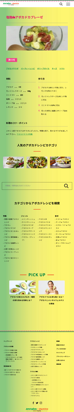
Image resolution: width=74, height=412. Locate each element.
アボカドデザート (28, 231)
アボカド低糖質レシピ (11, 245)
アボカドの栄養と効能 (11, 350)
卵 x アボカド (61, 240)
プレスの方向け (61, 349)
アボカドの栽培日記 (37, 382)
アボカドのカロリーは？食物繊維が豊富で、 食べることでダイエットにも (14, 359)
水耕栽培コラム (36, 380)
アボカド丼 (43, 219)
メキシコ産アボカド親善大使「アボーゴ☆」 (39, 392)
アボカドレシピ (35, 341)
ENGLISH (58, 364)
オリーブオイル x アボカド (63, 245)
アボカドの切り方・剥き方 (12, 372)
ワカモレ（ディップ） (28, 239)
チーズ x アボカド (62, 222)
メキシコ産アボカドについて (39, 375)
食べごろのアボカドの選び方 (13, 370)
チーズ (54, 69)
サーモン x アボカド (63, 234)
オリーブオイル (43, 69)
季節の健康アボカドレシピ (11, 221)
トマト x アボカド (62, 219)
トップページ (8, 341)
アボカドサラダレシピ (37, 350)
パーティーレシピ (28, 69)
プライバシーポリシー (63, 356)
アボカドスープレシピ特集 (38, 364)
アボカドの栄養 (8, 346)
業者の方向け (60, 345)
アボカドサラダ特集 (25, 134)
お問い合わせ (60, 360)
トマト (62, 69)
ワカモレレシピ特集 (36, 347)
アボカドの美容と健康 (11, 352)
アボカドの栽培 (35, 378)
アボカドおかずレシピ (45, 239)
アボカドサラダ (12, 69)
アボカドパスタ (44, 222)
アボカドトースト (45, 234)
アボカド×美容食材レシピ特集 (39, 354)
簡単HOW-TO (7, 366)
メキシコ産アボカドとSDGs (38, 389)
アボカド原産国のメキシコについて (39, 385)
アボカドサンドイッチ (45, 230)
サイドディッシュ (28, 222)
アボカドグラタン (45, 225)
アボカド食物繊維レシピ (11, 239)
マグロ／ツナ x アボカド (63, 227)
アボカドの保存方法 (10, 375)
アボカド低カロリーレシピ (11, 260)
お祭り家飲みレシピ (11, 249)
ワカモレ (7, 225)
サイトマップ (60, 353)
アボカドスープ (27, 228)
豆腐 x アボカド (61, 237)
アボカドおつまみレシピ (11, 233)
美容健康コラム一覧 (11, 355)
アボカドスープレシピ (11, 254)
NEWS (58, 341)
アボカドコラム (35, 395)
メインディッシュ (28, 219)
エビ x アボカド (61, 231)
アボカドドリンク (28, 234)
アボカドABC (34, 371)
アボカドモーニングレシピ (38, 362)
